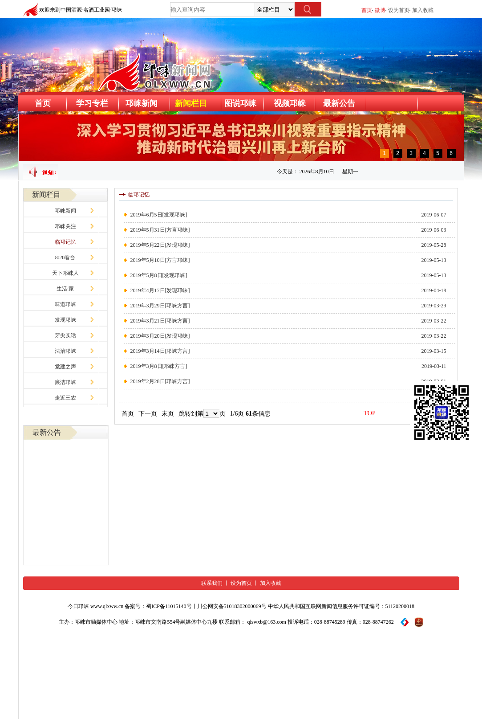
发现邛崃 (65, 320)
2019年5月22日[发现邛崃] (160, 245)
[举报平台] (405, 622)
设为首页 (398, 10)
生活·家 (65, 289)
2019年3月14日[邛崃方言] (160, 351)
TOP (370, 413)
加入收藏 (422, 10)
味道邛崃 (65, 304)
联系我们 (212, 583)
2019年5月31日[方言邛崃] (160, 230)
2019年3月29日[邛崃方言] (160, 305)
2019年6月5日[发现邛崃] (158, 215)
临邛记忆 (65, 242)
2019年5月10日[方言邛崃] (160, 260)
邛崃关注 (65, 226)
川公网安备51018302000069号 (232, 606)
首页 (366, 10)
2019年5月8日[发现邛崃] (158, 275)
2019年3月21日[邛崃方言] (160, 321)
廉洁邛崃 (65, 382)
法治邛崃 (65, 351)
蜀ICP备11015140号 (168, 606)
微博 (380, 10)
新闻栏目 (191, 103)
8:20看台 (65, 257)
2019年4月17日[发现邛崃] (160, 290)
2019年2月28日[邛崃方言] (160, 381)
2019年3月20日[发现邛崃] (160, 336)
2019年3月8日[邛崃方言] (158, 366)
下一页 (147, 413)
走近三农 (65, 398)
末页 (168, 413)
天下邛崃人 (65, 273)
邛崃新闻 (65, 211)
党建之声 (65, 367)
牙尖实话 (65, 335)
